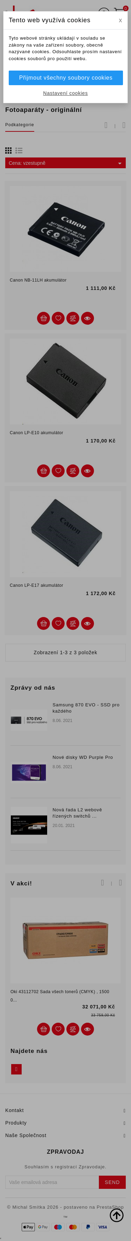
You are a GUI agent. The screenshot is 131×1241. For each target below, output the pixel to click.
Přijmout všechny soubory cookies (65, 78)
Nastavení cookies (65, 93)
